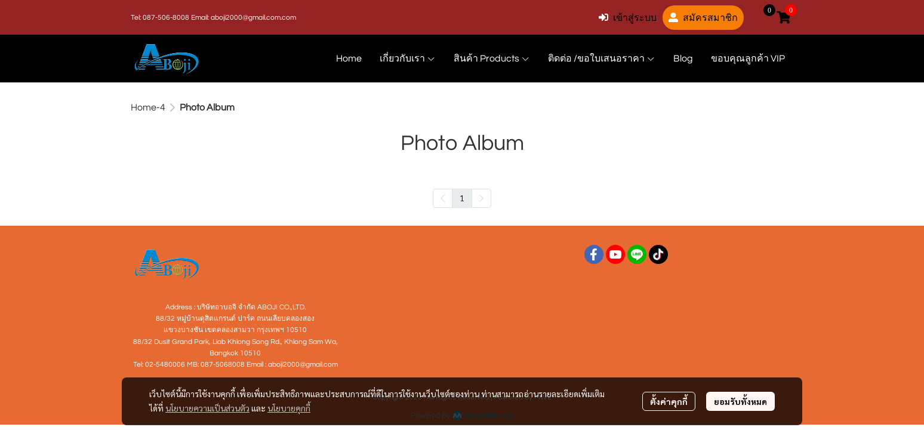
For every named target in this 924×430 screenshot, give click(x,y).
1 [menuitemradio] (462, 197)
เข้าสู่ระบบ (628, 17)
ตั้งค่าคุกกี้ (669, 401)
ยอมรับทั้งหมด (740, 401)
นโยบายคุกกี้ (288, 408)
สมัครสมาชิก (703, 17)
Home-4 (148, 107)
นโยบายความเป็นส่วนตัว (207, 408)
